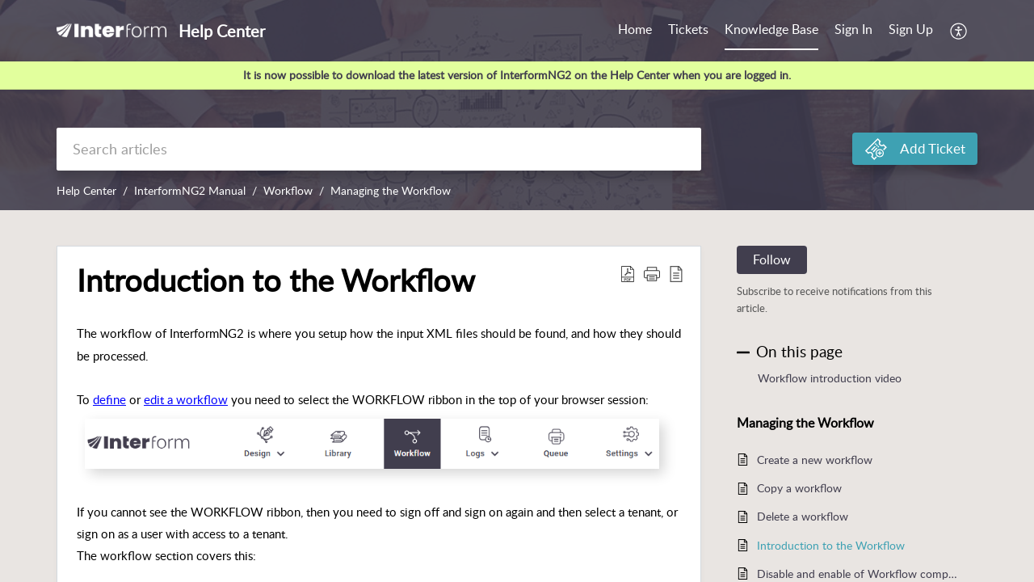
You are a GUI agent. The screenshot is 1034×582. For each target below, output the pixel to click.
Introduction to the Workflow (831, 545)
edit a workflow (186, 399)
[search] (379, 149)
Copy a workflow (799, 488)
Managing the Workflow (390, 190)
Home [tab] (635, 29)
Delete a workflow (802, 516)
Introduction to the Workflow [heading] (276, 280)
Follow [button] (772, 259)
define (109, 399)
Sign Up (911, 29)
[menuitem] (853, 30)
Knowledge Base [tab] (771, 29)
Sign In (853, 29)
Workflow (288, 190)
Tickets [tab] (688, 29)
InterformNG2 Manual (190, 190)
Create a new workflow (814, 459)
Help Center (86, 190)
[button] (959, 30)
